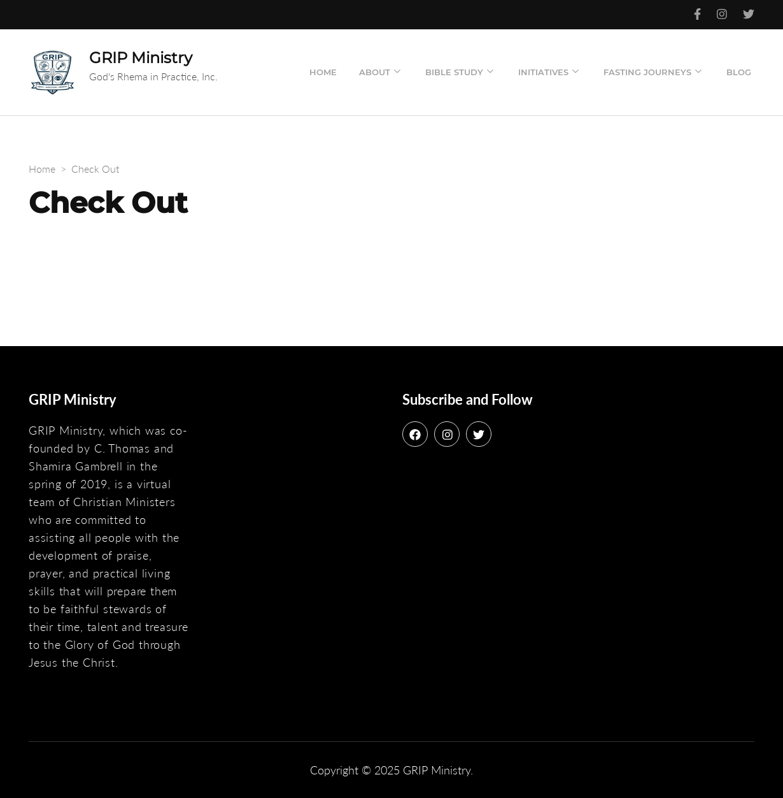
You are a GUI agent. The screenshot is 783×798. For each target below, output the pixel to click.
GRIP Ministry (140, 57)
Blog (738, 72)
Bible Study (454, 72)
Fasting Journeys (647, 72)
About (374, 72)
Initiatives (543, 72)
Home (323, 72)
